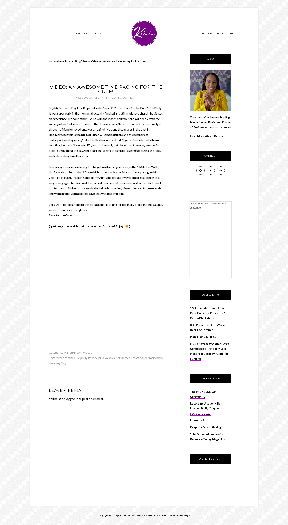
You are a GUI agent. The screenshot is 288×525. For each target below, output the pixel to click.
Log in (187, 515)
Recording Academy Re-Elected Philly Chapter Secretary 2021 (206, 408)
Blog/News (74, 352)
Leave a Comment (124, 97)
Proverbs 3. (197, 420)
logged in (71, 399)
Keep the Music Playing (205, 427)
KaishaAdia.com (144, 33)
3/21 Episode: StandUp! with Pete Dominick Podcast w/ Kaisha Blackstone (209, 313)
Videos (87, 352)
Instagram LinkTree (203, 336)
